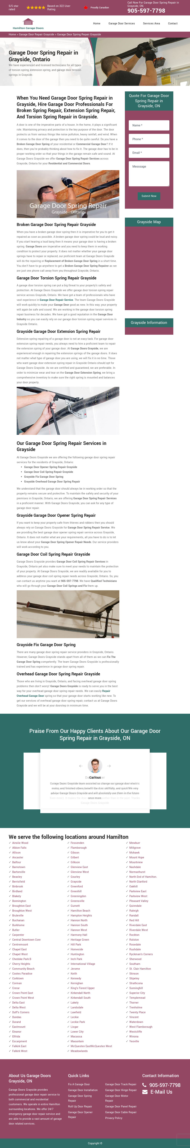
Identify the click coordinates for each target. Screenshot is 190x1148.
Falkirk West (19, 1051)
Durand (16, 1022)
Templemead (137, 998)
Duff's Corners (21, 1012)
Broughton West (22, 911)
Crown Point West (23, 998)
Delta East (18, 1003)
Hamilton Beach (80, 911)
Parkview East (137, 891)
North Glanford (138, 882)
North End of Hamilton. (143, 877)
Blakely (16, 896)
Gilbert (75, 857)
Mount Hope (136, 857)
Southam (134, 964)
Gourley (75, 877)
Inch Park (76, 959)
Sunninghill (136, 988)
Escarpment (19, 1041)
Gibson (75, 853)
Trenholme (135, 1008)
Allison (16, 853)
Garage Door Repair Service (56, 300)
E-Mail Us (161, 1092)
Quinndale (135, 906)
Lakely (74, 1003)
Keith (74, 974)
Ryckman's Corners (141, 954)
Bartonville (18, 872)
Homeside (77, 949)
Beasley (17, 877)
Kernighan (77, 983)
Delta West (19, 1008)
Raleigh (134, 911)
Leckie (75, 1017)
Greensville (77, 901)
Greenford (77, 887)
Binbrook (17, 887)
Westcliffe (135, 1032)
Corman (17, 983)
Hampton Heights (81, 916)
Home (96, 24)
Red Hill (134, 920)
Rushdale (135, 949)
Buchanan (18, 920)
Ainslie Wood (20, 843)
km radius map (149, 267)
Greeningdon (78, 896)
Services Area (151, 24)
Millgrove (135, 848)
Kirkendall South (81, 998)
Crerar (16, 988)
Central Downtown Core (26, 940)
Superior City (137, 993)
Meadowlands (79, 1051)
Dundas (16, 1017)
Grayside (76, 882)
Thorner (134, 1003)
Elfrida (16, 1037)
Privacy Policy (113, 1118)
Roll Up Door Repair (80, 1107)
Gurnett (75, 906)
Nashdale (135, 867)
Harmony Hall (79, 935)
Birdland (17, 891)
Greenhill (76, 891)
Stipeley (134, 978)
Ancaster (17, 857)
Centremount (20, 945)
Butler (15, 930)
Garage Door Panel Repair (121, 1107)
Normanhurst (137, 872)
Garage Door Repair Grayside (36, 34)
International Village (83, 964)
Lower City (77, 1032)
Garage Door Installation (83, 1090)
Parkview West (138, 896)
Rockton (134, 935)
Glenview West (80, 872)
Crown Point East (22, 993)
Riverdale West (138, 930)
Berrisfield (18, 882)
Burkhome (18, 925)
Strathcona (136, 983)
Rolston (134, 940)
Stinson (134, 974)
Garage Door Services (122, 24)
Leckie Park (78, 1022)
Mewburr (134, 843)
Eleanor (16, 1032)
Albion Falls (19, 848)
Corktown (18, 978)
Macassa (76, 1037)
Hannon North (79, 920)
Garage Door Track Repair (120, 1084)
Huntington (77, 954)
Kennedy (76, 978)
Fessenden (77, 843)
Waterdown (136, 1022)
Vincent (134, 1017)
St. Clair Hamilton (140, 969)
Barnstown (18, 867)
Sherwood (135, 959)
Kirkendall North (80, 993)
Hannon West (79, 930)
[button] (84, 766)
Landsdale (77, 1008)
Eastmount (18, 1027)
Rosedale (135, 945)
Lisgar (74, 1027)
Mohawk (134, 853)
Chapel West (20, 954)
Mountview (136, 862)
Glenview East (79, 867)
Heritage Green (80, 940)
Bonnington (19, 901)
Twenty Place (137, 1012)
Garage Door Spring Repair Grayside (79, 34)
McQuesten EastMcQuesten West (91, 1046)
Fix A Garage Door (79, 1084)
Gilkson (75, 862)
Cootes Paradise (22, 974)
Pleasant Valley (138, 901)
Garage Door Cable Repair (121, 1112)
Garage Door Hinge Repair (121, 1090)
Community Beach (23, 969)
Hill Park (76, 945)
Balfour (16, 862)
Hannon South (79, 925)
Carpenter (18, 935)
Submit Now (149, 196)
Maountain (77, 1041)
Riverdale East (138, 925)
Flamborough (79, 848)
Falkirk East (19, 1046)
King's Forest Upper (83, 988)
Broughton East (21, 906)
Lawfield (76, 1012)
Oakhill (133, 887)
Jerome (75, 969)
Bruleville (18, 916)
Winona (133, 1037)
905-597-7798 (146, 11)
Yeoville (134, 1041)
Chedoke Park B (21, 959)
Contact (173, 24)
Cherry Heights (21, 964)
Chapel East (19, 949)
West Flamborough (140, 1027)
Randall (134, 916)
